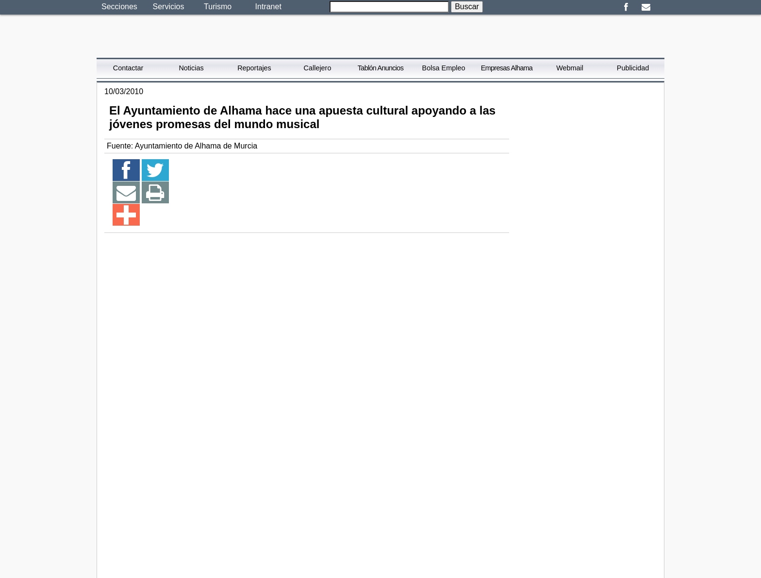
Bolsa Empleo (443, 68)
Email (646, 7)
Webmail (569, 68)
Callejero (317, 68)
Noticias (191, 68)
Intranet (268, 6)
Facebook (626, 7)
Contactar (128, 68)
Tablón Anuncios (380, 68)
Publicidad (633, 68)
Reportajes (254, 68)
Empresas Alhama (506, 68)
